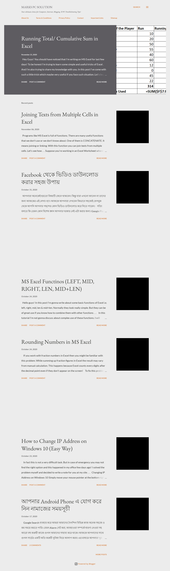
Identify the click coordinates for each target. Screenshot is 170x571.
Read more (102, 82)
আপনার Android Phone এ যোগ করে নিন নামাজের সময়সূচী (61, 505)
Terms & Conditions (43, 18)
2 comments (35, 545)
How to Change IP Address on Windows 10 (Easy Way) (54, 444)
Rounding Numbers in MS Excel (56, 341)
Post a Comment (37, 82)
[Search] (136, 7)
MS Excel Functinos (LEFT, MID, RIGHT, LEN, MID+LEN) (57, 285)
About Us (25, 18)
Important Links (97, 18)
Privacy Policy (64, 18)
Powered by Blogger (85, 564)
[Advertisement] (64, 249)
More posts (101, 554)
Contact (80, 18)
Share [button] (24, 82)
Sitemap (114, 18)
